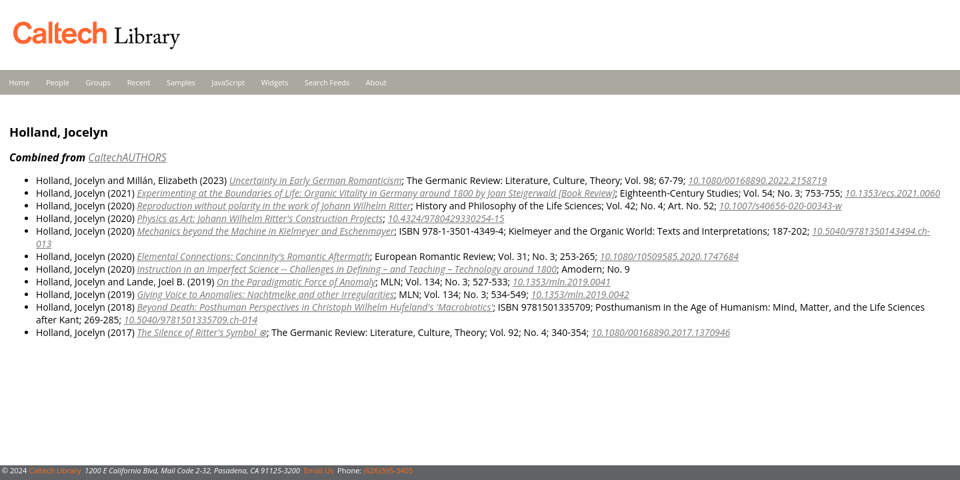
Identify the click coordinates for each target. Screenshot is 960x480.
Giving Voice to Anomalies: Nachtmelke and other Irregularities (265, 294)
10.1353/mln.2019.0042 (580, 294)
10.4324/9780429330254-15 (446, 218)
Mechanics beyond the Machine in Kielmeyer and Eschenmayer (265, 231)
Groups (98, 82)
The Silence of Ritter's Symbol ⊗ (201, 332)
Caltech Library (55, 470)
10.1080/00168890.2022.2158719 (757, 180)
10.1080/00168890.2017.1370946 (660, 332)
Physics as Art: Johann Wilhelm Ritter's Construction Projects (260, 218)
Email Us (319, 470)
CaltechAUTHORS (127, 157)
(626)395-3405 (388, 470)
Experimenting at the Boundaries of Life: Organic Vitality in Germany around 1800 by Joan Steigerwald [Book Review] (376, 193)
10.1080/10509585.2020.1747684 (669, 256)
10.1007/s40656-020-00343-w (780, 205)
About (376, 82)
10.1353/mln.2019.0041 (562, 281)
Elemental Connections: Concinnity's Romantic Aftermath (253, 256)
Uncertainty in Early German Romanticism (315, 180)
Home (19, 82)
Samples (181, 82)
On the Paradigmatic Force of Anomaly (296, 281)
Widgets (275, 82)
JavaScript (228, 82)
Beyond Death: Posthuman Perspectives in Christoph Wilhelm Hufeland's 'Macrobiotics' (315, 307)
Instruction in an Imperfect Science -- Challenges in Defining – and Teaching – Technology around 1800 (346, 269)
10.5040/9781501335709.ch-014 (190, 319)
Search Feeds (327, 82)
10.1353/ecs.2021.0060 (893, 193)
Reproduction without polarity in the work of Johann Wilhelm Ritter (274, 205)
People (57, 82)
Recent (139, 82)
